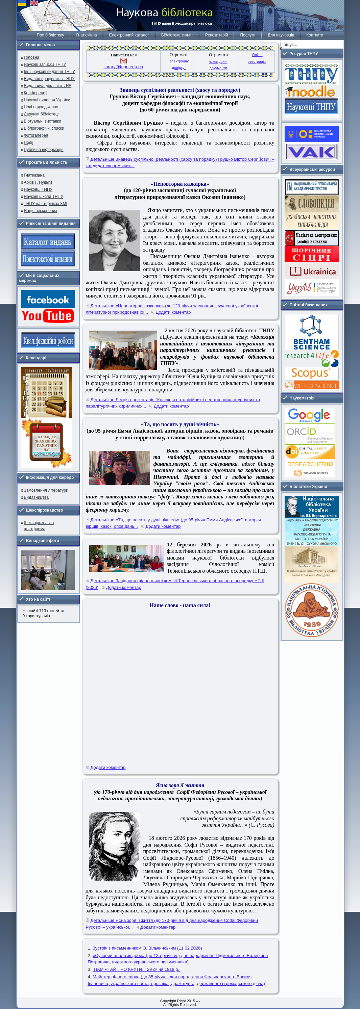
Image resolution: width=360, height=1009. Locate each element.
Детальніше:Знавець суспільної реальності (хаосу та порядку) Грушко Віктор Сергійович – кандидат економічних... (180, 163)
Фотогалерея (36, 135)
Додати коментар (173, 312)
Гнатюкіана (86, 35)
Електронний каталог (129, 35)
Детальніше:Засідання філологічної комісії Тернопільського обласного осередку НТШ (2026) (175, 584)
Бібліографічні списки (44, 128)
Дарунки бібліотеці (41, 114)
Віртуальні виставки (43, 121)
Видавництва (36, 497)
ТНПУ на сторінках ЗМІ (45, 203)
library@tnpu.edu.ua (123, 66)
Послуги (247, 35)
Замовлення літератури (46, 490)
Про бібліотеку (50, 35)
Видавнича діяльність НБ (48, 85)
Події (28, 142)
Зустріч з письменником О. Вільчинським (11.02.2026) (147, 948)
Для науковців (281, 35)
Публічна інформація (44, 149)
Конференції (36, 92)
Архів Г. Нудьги (38, 182)
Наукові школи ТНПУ (43, 196)
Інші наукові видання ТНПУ (49, 71)
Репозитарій (216, 35)
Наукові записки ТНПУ (45, 64)
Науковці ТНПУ (38, 189)
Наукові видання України (47, 100)
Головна (32, 57)
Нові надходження (41, 107)
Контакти (314, 35)
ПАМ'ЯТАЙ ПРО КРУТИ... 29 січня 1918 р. (137, 969)
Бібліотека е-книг (177, 35)
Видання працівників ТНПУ (49, 78)
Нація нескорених (40, 210)
